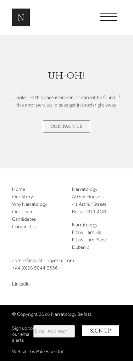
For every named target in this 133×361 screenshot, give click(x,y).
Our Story (22, 197)
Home (18, 189)
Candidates (24, 219)
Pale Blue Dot (50, 352)
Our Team (23, 212)
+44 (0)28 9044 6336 (35, 268)
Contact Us (66, 126)
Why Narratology (29, 204)
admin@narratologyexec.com (43, 260)
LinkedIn (20, 284)
